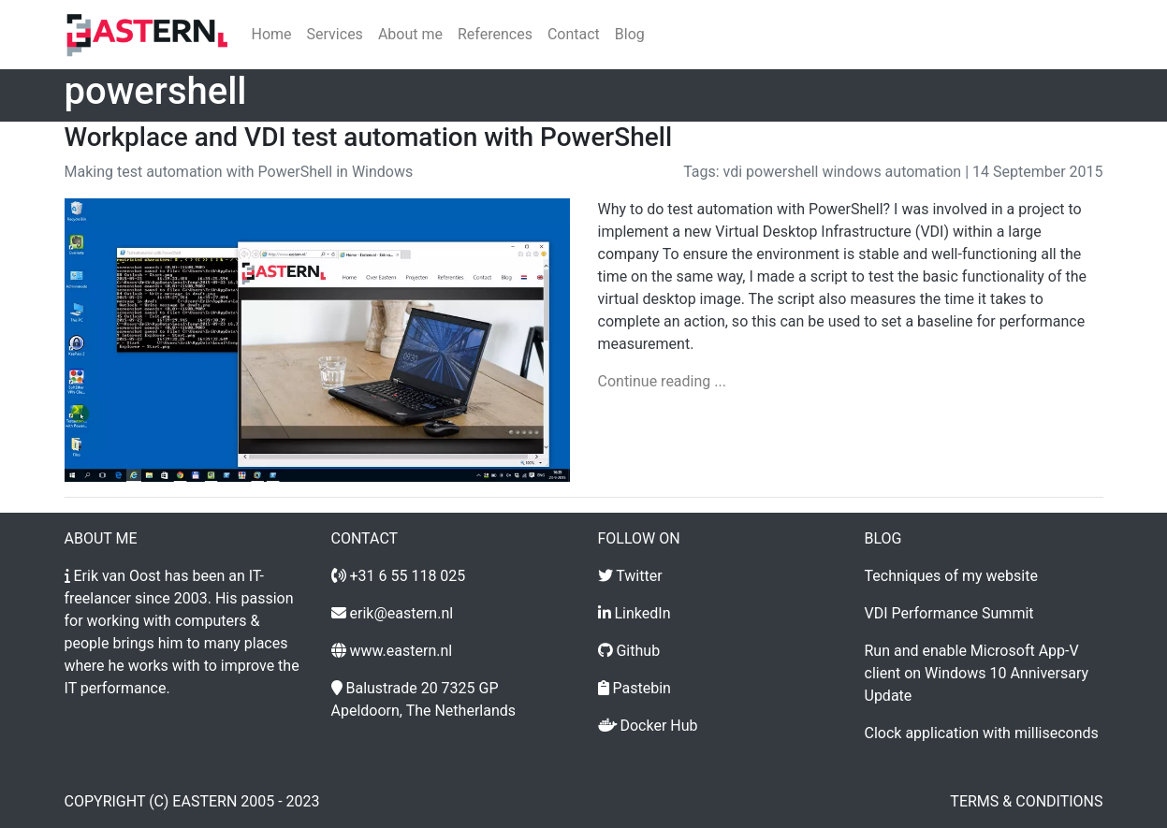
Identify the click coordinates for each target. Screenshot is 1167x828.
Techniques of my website (951, 576)
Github (638, 651)
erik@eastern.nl (401, 613)
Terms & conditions (1026, 801)
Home (272, 34)
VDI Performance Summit (949, 613)
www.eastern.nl (400, 651)
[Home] (147, 34)
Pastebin (641, 688)
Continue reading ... (662, 381)
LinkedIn (642, 613)
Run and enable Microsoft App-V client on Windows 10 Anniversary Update (977, 673)
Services (335, 34)
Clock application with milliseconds (982, 733)
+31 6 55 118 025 (407, 576)
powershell (782, 172)
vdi (733, 172)
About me (410, 34)
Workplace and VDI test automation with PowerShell (369, 137)
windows (851, 172)
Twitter (639, 576)
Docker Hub (658, 725)
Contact (573, 34)
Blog (630, 34)
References (495, 34)
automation (923, 172)
